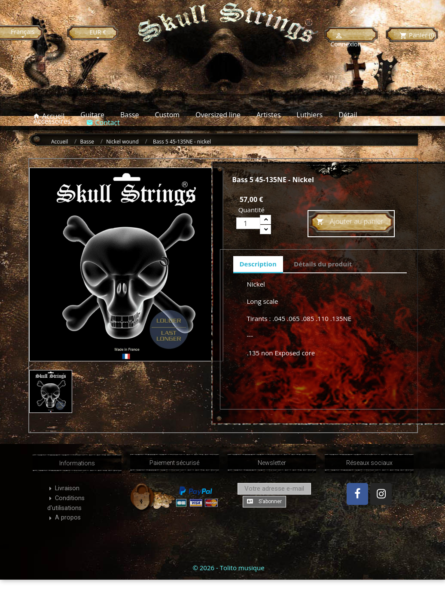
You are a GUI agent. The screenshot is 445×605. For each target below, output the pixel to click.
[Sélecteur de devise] (98, 34)
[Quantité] (248, 223)
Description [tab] (258, 264)
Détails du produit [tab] (323, 264)
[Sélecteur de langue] (23, 34)
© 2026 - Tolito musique (228, 567)
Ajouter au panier (350, 222)
